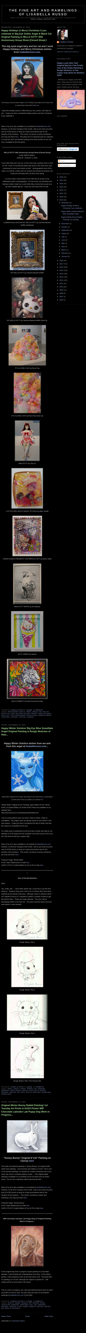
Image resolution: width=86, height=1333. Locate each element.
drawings (5, 1090)
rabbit (25, 1306)
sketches (37, 1092)
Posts (61, 161)
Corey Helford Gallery (20, 713)
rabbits (32, 1306)
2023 (61, 187)
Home (27, 1316)
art (40, 711)
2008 (61, 293)
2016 (61, 267)
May (63, 243)
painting (22, 717)
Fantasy (34, 713)
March (64, 250)
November (65, 224)
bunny (42, 1303)
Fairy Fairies (15, 1090)
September (65, 230)
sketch (29, 1092)
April (63, 246)
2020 (61, 197)
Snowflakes (6, 1094)
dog (31, 1305)
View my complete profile (68, 52)
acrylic (22, 711)
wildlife (40, 1306)
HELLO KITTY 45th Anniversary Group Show (19, 715)
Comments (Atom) (18, 1321)
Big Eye (46, 711)
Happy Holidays (44, 713)
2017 (61, 264)
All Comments (64, 165)
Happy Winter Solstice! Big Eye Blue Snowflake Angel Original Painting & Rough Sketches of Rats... (27, 731)
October (64, 227)
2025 (61, 180)
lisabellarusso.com (29, 52)
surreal (30, 717)
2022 (61, 190)
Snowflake (46, 1092)
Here (37, 105)
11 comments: (39, 1087)
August (64, 233)
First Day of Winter (37, 1090)
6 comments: (38, 1301)
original (14, 717)
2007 (61, 297)
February (65, 253)
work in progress (12, 1308)
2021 (61, 193)
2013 (61, 277)
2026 (61, 177)
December (65, 203)
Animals (30, 1089)
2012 (61, 280)
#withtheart (13, 711)
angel (28, 711)
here (16, 137)
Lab (35, 1305)
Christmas (24, 1305)
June (63, 240)
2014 (61, 274)
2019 (61, 200)
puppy (19, 1306)
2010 (61, 287)
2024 (61, 183)
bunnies (36, 1303)
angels (35, 711)
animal (23, 1089)
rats (23, 1092)
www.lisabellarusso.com (43, 19)
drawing (41, 1089)
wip (2, 1308)
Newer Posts (6, 1316)
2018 (61, 260)
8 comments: (38, 710)
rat (18, 1092)
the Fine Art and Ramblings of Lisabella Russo (43, 12)
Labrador (42, 1305)
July (63, 237)
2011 (61, 283)
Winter (47, 1306)
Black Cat (5, 713)
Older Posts (49, 1316)
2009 (61, 290)
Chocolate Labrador (10, 1305)
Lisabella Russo (66, 42)
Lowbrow (41, 715)
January (64, 256)
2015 (61, 270)
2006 (61, 300)
